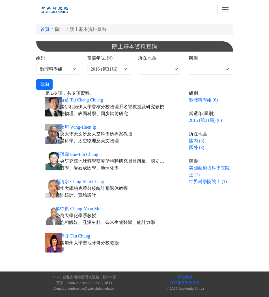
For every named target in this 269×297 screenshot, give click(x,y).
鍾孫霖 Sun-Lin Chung (76, 154)
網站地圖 (185, 277)
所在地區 (147, 58)
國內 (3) (197, 140)
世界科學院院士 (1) (208, 181)
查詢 (44, 84)
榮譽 (193, 58)
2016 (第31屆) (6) (205, 120)
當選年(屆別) (100, 58)
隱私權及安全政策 (185, 283)
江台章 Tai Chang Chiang (79, 99)
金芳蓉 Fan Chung (72, 236)
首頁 (45, 29)
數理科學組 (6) (203, 99)
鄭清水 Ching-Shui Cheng (79, 181)
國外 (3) (197, 147)
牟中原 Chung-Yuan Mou (79, 208)
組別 (40, 58)
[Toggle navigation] (225, 9)
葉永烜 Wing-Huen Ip (75, 127)
